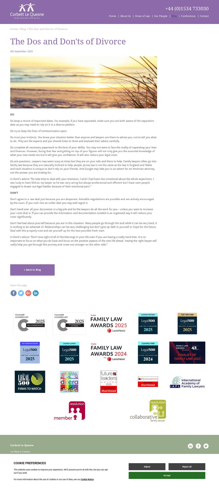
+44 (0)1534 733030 (187, 8)
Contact (204, 16)
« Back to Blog (32, 269)
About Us (125, 16)
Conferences (188, 16)
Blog (174, 16)
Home (112, 16)
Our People (160, 16)
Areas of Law (142, 16)
